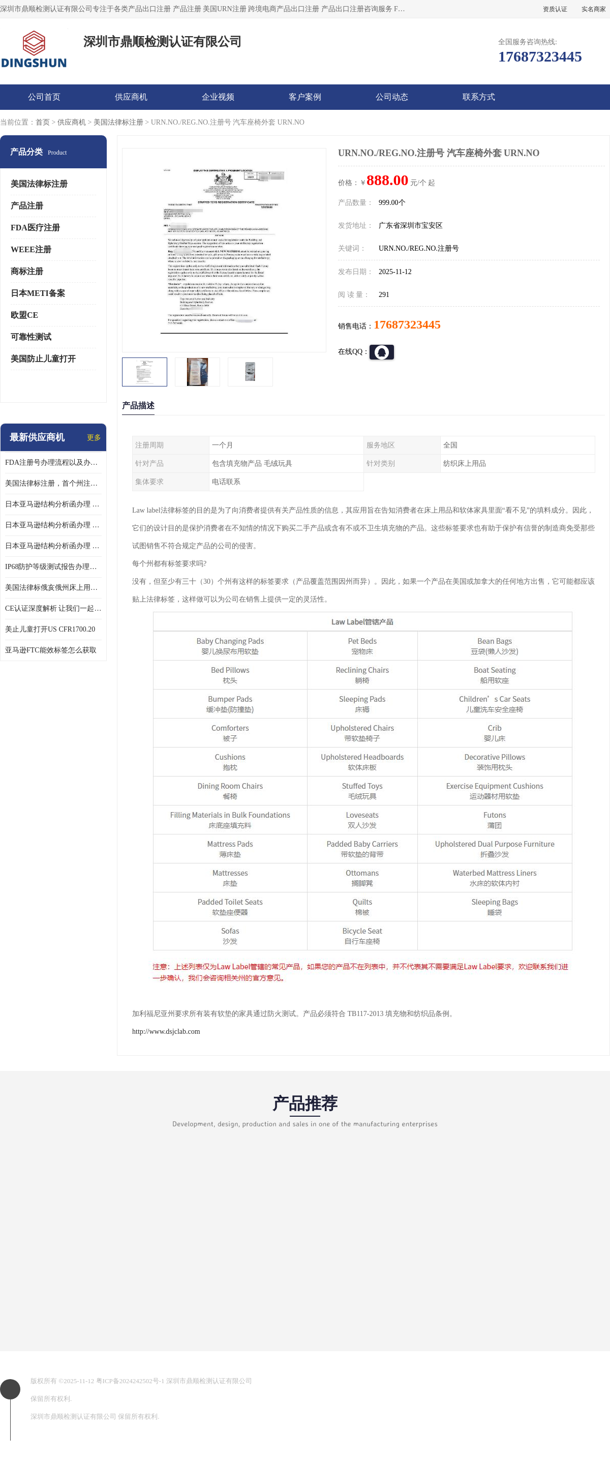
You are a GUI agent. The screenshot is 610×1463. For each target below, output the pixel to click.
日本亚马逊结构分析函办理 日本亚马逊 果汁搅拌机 (53, 546)
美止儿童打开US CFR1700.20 (50, 629)
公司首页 (44, 97)
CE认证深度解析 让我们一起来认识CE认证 (53, 608)
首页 (43, 122)
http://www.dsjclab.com (166, 1031)
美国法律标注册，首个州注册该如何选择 (53, 483)
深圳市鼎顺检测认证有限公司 (209, 1381)
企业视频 (218, 97)
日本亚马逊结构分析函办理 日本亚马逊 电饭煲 (53, 504)
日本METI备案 (38, 293)
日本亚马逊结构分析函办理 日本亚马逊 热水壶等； (53, 525)
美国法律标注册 (118, 122)
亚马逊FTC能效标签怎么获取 (51, 650)
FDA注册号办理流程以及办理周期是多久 (53, 462)
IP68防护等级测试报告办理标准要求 (53, 567)
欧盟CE (24, 315)
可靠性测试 (31, 337)
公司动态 (392, 97)
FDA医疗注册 (35, 227)
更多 (94, 437)
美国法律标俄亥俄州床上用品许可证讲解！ (53, 587)
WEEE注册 (31, 249)
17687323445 (407, 324)
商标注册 (27, 271)
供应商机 (131, 97)
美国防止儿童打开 (43, 358)
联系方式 (479, 97)
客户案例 (305, 97)
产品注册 (27, 205)
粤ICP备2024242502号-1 (130, 1381)
